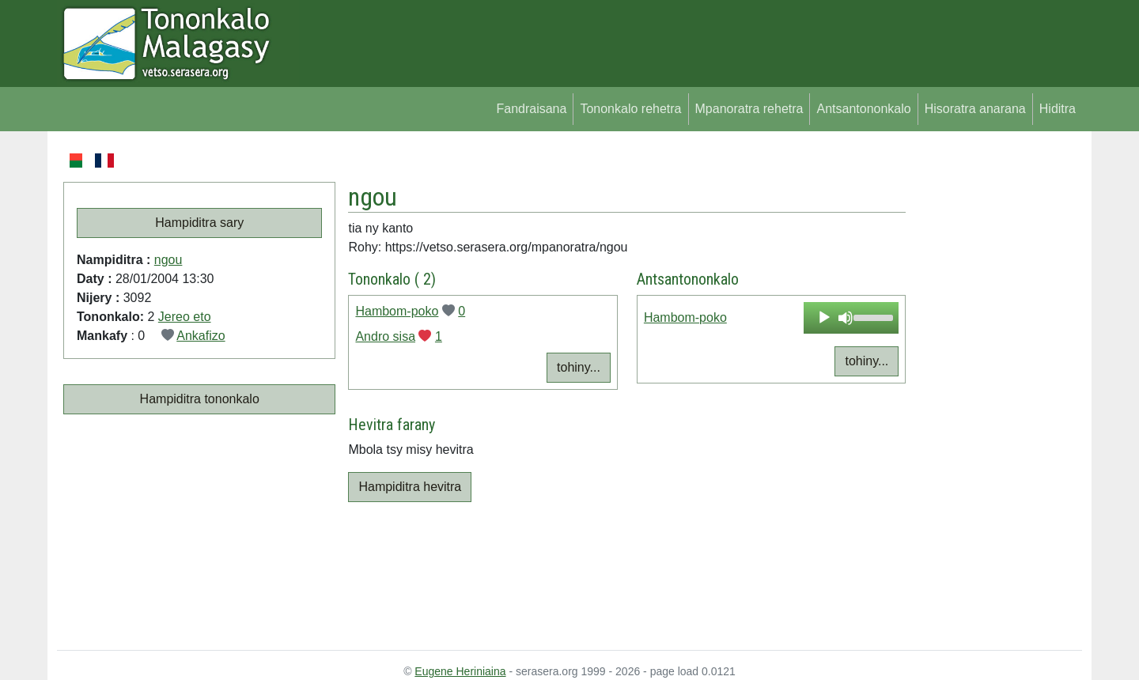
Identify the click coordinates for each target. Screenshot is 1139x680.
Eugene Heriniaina (459, 671)
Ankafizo (200, 335)
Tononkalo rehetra (630, 108)
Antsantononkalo (863, 108)
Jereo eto (184, 316)
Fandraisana (531, 108)
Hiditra (1057, 108)
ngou (168, 259)
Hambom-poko (396, 311)
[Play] (824, 318)
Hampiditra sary (199, 222)
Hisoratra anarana (975, 108)
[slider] (872, 316)
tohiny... (578, 367)
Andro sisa (385, 336)
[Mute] (845, 318)
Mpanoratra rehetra (749, 108)
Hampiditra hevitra (409, 486)
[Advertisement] (994, 387)
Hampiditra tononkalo (199, 399)
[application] (851, 318)
